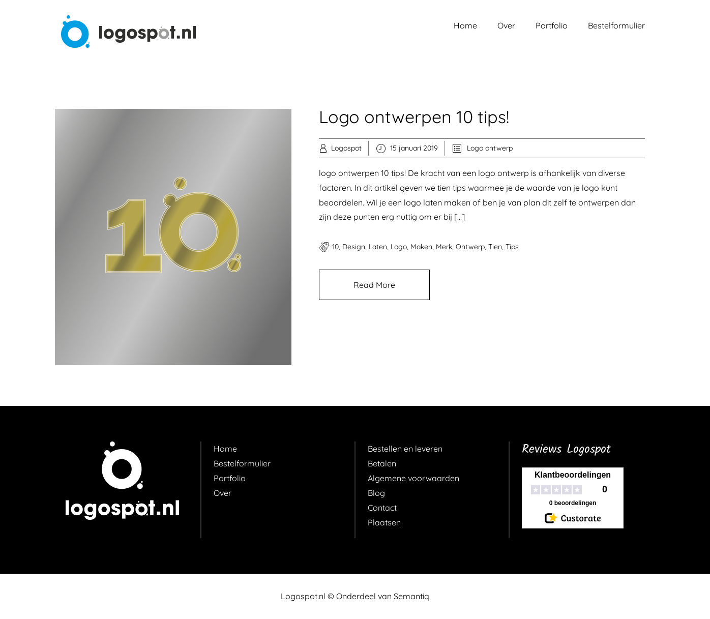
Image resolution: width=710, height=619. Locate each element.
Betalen (382, 463)
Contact (382, 508)
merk (444, 246)
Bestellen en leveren (405, 449)
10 (335, 246)
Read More (374, 285)
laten (378, 246)
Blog (376, 493)
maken (421, 246)
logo (399, 246)
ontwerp (470, 246)
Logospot (346, 148)
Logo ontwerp (490, 148)
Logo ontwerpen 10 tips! (414, 117)
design (353, 246)
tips (512, 246)
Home (465, 25)
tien (495, 246)
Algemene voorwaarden (413, 478)
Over (506, 25)
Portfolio (552, 25)
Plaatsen (384, 522)
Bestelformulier (616, 25)
